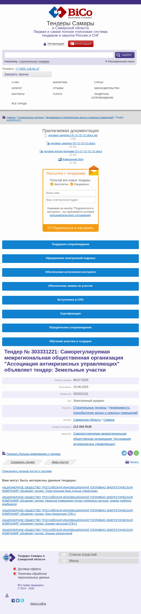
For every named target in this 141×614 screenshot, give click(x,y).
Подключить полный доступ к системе (27, 471)
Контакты (18, 94)
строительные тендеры (34, 61)
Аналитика (60, 82)
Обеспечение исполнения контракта (70, 272)
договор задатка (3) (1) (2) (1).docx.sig (73, 135)
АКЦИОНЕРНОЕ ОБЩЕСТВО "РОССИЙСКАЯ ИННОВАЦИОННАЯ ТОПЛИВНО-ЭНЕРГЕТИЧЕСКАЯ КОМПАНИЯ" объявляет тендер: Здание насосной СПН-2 (67, 521)
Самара (108, 419)
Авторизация (56, 44)
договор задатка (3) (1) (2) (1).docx (73, 143)
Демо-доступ (60, 462)
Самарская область (87, 419)
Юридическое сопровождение (70, 327)
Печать (134, 462)
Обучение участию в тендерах (70, 341)
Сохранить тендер (23, 462)
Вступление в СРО (71, 299)
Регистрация (80, 44)
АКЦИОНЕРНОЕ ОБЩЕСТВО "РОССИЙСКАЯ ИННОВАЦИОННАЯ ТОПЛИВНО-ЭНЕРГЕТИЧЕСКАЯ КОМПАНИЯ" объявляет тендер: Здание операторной (67, 531)
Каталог (17, 88)
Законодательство (106, 88)
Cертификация (70, 313)
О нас (15, 82)
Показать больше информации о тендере (33, 453)
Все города (19, 103)
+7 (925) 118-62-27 (27, 68)
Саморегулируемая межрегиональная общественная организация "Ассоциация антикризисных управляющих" (102, 439)
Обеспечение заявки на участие (70, 285)
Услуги (57, 94)
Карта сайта (38, 603)
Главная (11, 117)
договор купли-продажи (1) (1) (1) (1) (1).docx (73, 151)
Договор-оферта (29, 569)
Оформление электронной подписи (70, 258)
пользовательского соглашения (70, 215)
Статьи (98, 82)
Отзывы (58, 88)
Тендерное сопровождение (70, 244)
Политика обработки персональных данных (33, 575)
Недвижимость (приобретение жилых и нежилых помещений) (79, 117)
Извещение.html (72, 159)
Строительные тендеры (30, 117)
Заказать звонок (16, 74)
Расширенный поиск (119, 61)
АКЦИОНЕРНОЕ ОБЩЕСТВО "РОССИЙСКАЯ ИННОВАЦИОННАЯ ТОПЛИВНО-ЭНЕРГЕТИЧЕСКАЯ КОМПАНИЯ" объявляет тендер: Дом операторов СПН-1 (67, 512)
